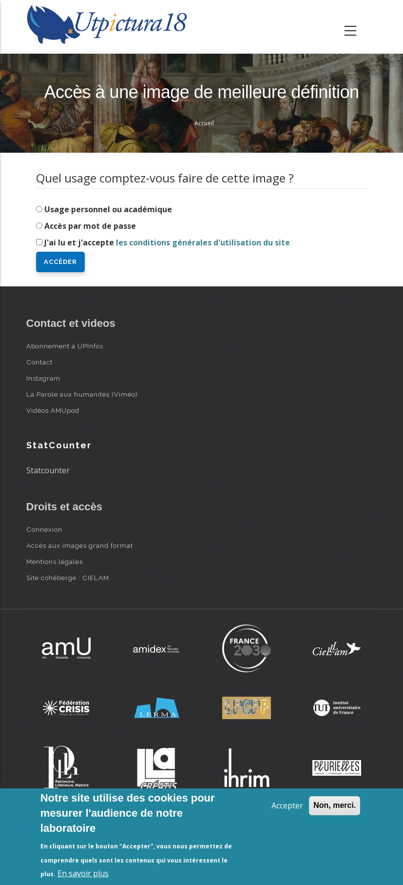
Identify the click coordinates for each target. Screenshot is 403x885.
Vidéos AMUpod (52, 410)
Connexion (44, 529)
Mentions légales (54, 561)
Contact (39, 362)
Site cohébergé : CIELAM (67, 578)
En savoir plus (83, 873)
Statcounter (48, 470)
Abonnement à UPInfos (64, 346)
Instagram (43, 378)
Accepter (287, 805)
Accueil (204, 123)
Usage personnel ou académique (108, 209)
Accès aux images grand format (79, 545)
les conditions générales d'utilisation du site (203, 242)
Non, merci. (334, 805)
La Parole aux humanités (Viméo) (82, 394)
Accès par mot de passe (90, 226)
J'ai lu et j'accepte (167, 242)
